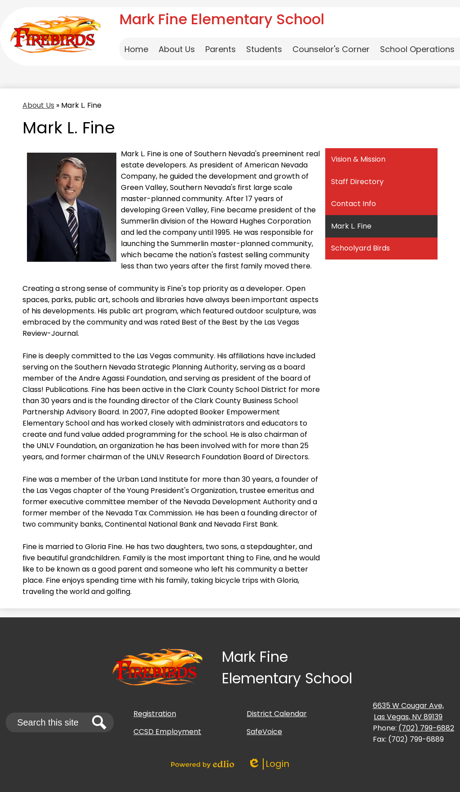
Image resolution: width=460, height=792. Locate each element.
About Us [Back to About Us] (38, 105)
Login (268, 764)
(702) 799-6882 (426, 728)
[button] (176, 49)
